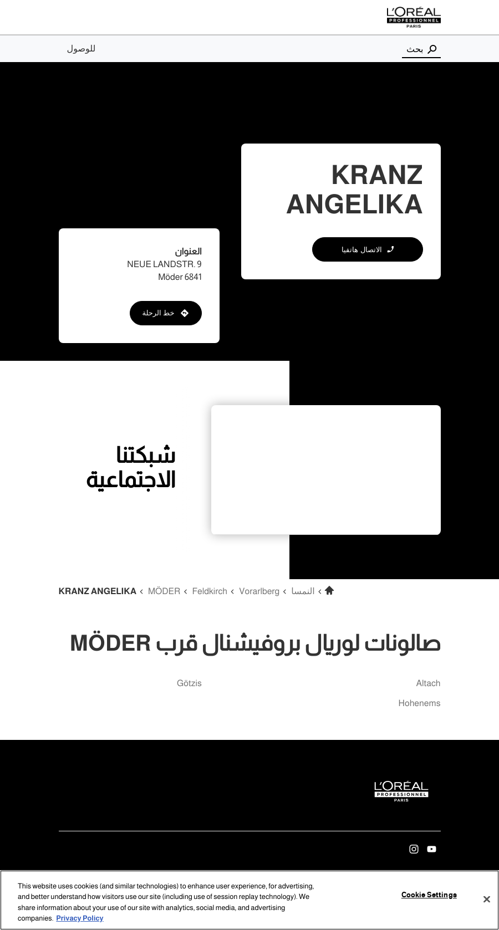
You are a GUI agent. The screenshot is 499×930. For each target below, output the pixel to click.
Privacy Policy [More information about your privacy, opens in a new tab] (79, 918)
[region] (249, 900)
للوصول (81, 48)
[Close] (487, 899)
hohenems (420, 703)
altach (428, 683)
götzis (189, 683)
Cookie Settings (429, 895)
